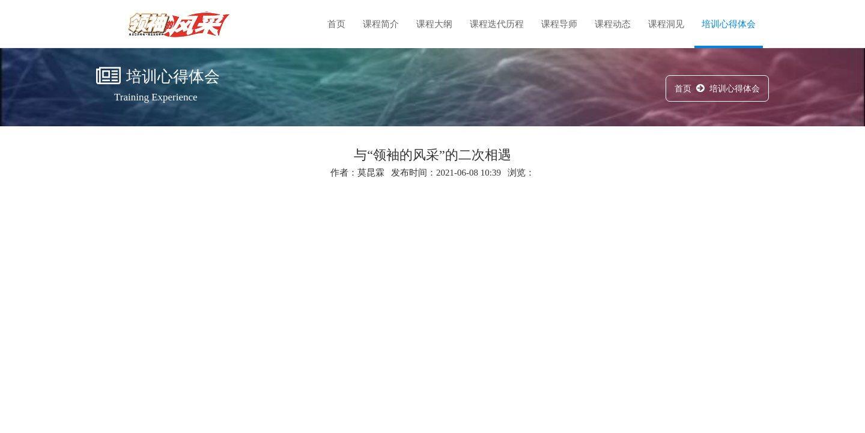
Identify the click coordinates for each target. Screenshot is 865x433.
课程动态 (613, 24)
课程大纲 (434, 24)
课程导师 (559, 24)
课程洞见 (666, 24)
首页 (336, 24)
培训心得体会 (729, 24)
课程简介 (381, 24)
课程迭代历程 (497, 24)
